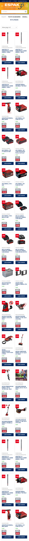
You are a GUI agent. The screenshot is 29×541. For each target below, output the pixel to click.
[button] (2, 6)
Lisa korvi (7, 63)
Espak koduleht (7, 1)
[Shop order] (9, 27)
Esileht (4, 17)
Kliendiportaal (22, 1)
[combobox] (14, 11)
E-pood (15, 1)
